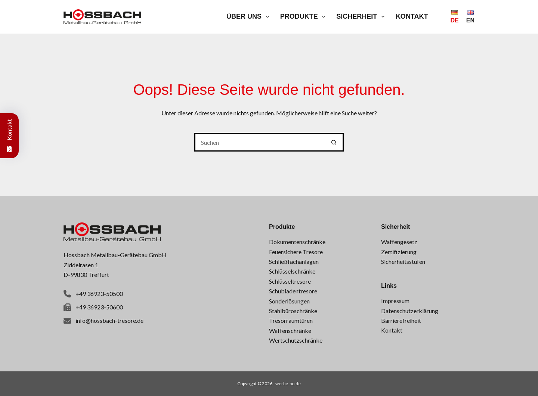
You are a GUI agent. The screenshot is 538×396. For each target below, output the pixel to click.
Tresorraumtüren (291, 320)
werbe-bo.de (288, 383)
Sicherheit (361, 16)
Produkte (304, 16)
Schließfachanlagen (294, 261)
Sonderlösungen (289, 301)
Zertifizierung (399, 251)
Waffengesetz (399, 241)
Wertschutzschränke (295, 340)
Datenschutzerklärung (409, 310)
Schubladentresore (293, 290)
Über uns (249, 16)
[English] (470, 17)
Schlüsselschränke (292, 271)
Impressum (395, 300)
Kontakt (412, 16)
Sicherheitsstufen (403, 261)
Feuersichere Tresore (296, 251)
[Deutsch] (455, 17)
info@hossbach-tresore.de (109, 320)
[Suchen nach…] (259, 142)
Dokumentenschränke (297, 241)
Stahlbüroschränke (293, 310)
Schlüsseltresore (290, 281)
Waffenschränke (290, 330)
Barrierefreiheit (401, 320)
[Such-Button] (334, 142)
